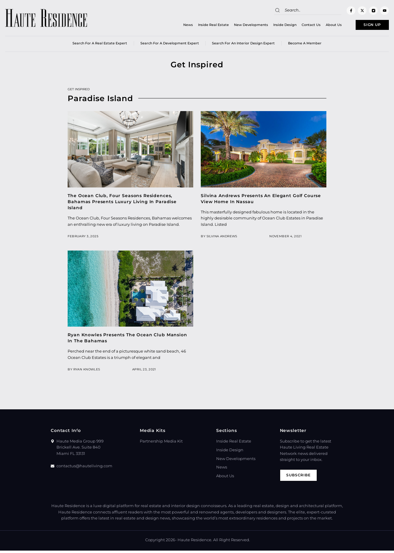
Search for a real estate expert (99, 45)
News (177, 26)
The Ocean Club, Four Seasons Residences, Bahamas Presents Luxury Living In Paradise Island (122, 203)
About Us (323, 26)
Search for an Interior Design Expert (243, 45)
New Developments (240, 26)
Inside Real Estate (202, 26)
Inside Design (274, 26)
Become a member (305, 45)
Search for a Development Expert (169, 45)
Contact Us (300, 26)
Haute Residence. (195, 542)
